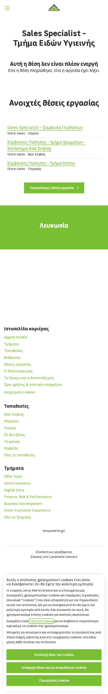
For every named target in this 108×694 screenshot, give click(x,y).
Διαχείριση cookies (19, 392)
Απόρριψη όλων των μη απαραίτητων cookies (54, 668)
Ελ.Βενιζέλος (14, 435)
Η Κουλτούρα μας (18, 371)
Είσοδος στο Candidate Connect (54, 557)
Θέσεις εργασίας (17, 364)
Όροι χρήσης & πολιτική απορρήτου (33, 384)
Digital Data (14, 490)
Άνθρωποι (12, 357)
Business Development (23, 504)
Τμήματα (11, 344)
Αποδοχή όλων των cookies (54, 655)
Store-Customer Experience (27, 510)
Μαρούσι (11, 421)
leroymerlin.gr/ (54, 531)
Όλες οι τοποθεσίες (19, 455)
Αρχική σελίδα (15, 337)
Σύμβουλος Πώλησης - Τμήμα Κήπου (41, 163)
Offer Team (13, 476)
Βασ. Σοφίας (14, 414)
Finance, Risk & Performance (28, 497)
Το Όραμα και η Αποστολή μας (29, 378)
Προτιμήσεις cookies (54, 680)
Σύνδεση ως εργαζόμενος (54, 552)
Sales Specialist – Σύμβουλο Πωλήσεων (45, 127)
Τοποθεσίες (13, 351)
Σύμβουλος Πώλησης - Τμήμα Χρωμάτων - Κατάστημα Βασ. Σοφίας (54, 145)
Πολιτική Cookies (41, 621)
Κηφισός (11, 448)
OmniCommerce (17, 483)
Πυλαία (10, 428)
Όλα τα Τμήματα (17, 517)
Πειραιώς (12, 441)
